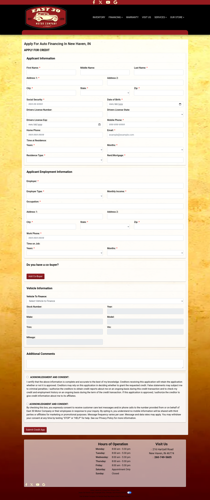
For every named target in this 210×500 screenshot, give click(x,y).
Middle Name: (87, 67)
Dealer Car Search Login (86, 492)
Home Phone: (34, 130)
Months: (111, 145)
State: (83, 88)
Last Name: (140, 67)
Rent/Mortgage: (115, 155)
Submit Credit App (35, 429)
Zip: (136, 88)
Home (92, 490)
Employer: (32, 181)
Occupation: (33, 201)
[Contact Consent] (27, 404)
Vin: (109, 327)
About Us (98, 490)
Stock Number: (34, 306)
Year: (109, 306)
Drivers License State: (118, 109)
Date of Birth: (114, 99)
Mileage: (31, 337)
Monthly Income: (116, 191)
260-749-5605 (163, 457)
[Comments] (105, 363)
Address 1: (32, 78)
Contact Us (106, 490)
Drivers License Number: (39, 109)
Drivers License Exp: (37, 120)
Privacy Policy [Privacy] (115, 490)
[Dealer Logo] (46, 17)
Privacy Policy (106, 418)
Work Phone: (33, 233)
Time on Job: (33, 243)
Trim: (29, 327)
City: (29, 88)
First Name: (33, 67)
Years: (30, 145)
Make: (30, 317)
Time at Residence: (37, 140)
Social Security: (35, 99)
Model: (110, 317)
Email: (110, 130)
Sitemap (109, 492)
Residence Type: (35, 155)
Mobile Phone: (114, 120)
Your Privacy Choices (122, 492)
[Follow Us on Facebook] (94, 2)
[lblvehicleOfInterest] (105, 301)
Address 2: (112, 78)
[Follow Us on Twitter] (100, 2)
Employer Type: (34, 191)
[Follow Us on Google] (115, 2)
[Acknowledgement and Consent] (27, 377)
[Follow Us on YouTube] (108, 2)
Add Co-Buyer (35, 276)
